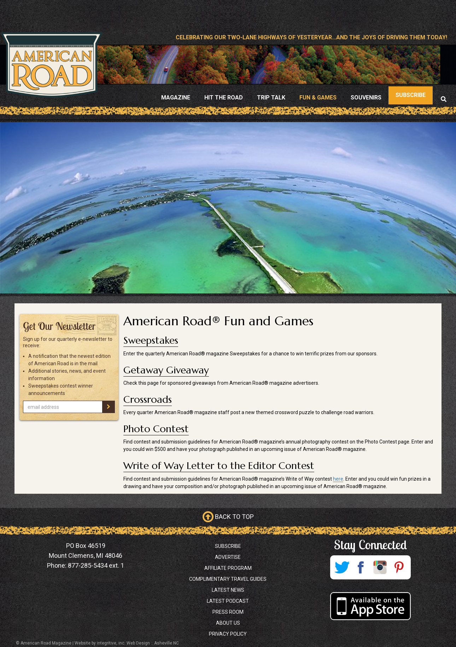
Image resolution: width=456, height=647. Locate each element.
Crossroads (147, 399)
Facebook (360, 567)
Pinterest (399, 567)
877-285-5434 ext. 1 (96, 565)
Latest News (228, 590)
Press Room (228, 612)
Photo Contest (156, 429)
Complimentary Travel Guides (228, 579)
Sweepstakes (150, 340)
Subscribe (228, 546)
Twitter (341, 567)
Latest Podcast (228, 601)
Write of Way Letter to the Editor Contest (218, 465)
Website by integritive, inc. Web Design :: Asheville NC (127, 643)
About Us (228, 623)
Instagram (380, 567)
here (338, 479)
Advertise (228, 557)
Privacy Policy (228, 634)
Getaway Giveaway (166, 370)
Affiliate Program (228, 568)
